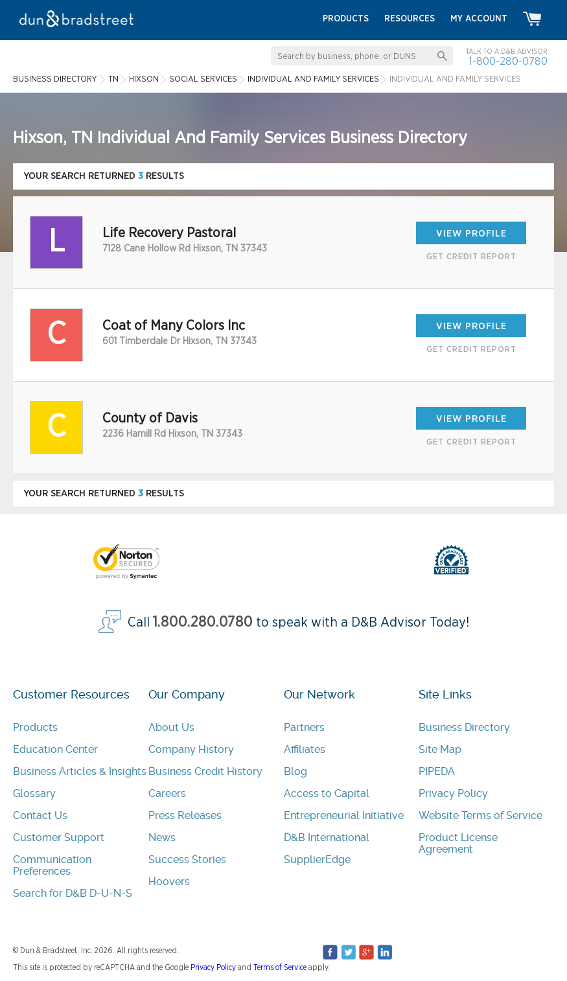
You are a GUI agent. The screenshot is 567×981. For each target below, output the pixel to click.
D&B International (326, 837)
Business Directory (464, 727)
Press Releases (185, 815)
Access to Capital (326, 793)
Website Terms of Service (480, 815)
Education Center (55, 749)
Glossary (34, 793)
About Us (171, 727)
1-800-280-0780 (508, 61)
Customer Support (58, 837)
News (162, 837)
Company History (191, 749)
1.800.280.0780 (203, 622)
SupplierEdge (317, 859)
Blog (295, 771)
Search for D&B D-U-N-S (72, 893)
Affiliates (304, 749)
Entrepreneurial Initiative (344, 815)
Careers (167, 793)
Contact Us (40, 815)
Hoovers (169, 881)
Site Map (440, 749)
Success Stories (187, 859)
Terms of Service (280, 967)
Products (35, 727)
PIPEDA (437, 771)
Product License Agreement (458, 843)
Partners (304, 727)
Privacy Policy (453, 793)
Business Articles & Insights (79, 771)
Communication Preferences (52, 865)
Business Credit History (205, 771)
